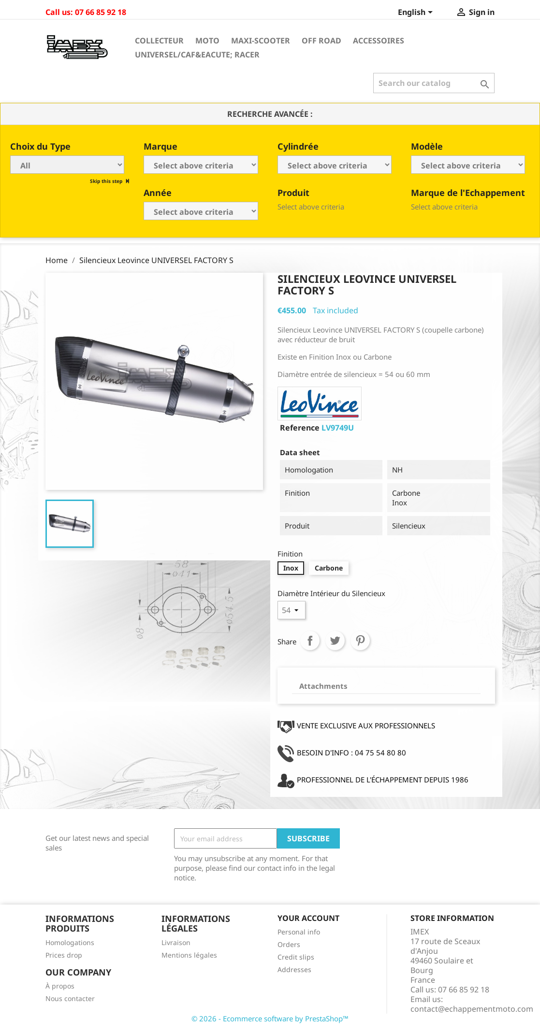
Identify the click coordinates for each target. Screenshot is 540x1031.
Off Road (321, 40)
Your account (308, 918)
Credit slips (295, 956)
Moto (207, 40)
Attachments (323, 686)
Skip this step (107, 181)
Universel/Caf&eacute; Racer (197, 54)
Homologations (69, 942)
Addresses (294, 969)
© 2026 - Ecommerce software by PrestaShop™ (270, 1018)
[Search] (434, 83)
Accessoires (378, 40)
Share (310, 640)
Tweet (335, 640)
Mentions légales (189, 955)
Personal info (298, 931)
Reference (300, 427)
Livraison (175, 942)
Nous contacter (70, 998)
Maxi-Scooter (260, 40)
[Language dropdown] (417, 13)
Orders (288, 944)
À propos (59, 985)
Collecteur (159, 40)
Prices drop (63, 955)
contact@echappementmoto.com (471, 1008)
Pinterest (360, 640)
